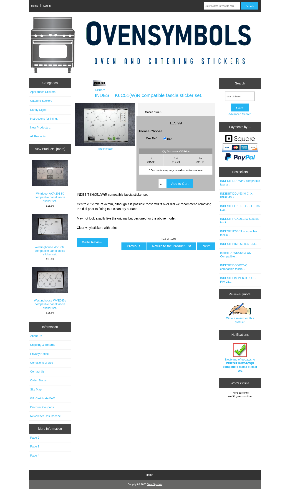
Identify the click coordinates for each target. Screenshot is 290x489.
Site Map (36, 389)
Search (240, 83)
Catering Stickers (41, 100)
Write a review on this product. (240, 313)
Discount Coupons (42, 407)
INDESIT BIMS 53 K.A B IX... (238, 244)
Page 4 (34, 455)
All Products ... (39, 136)
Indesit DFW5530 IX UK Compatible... (235, 254)
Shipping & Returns (42, 344)
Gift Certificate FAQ (42, 398)
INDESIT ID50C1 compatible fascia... (238, 233)
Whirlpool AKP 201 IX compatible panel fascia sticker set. (50, 181)
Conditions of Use (41, 362)
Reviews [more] (240, 294)
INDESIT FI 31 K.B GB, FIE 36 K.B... (240, 207)
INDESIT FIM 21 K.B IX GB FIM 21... (237, 279)
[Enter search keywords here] (222, 6)
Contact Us (37, 371)
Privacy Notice (39, 354)
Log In (46, 5)
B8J (169, 138)
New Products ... (41, 127)
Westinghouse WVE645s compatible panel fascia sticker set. (50, 288)
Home (34, 5)
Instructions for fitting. (44, 118)
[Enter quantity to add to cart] (163, 183)
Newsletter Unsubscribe (45, 416)
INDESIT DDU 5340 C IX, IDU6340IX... (236, 195)
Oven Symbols (154, 484)
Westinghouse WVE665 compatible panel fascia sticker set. (50, 235)
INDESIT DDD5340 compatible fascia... (240, 182)
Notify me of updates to (240, 357)
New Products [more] (50, 149)
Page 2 (34, 437)
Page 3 (34, 446)
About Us (36, 336)
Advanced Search (239, 114)
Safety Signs (38, 109)
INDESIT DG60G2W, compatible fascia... (233, 267)
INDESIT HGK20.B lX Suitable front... (239, 220)
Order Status (38, 380)
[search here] (240, 96)
